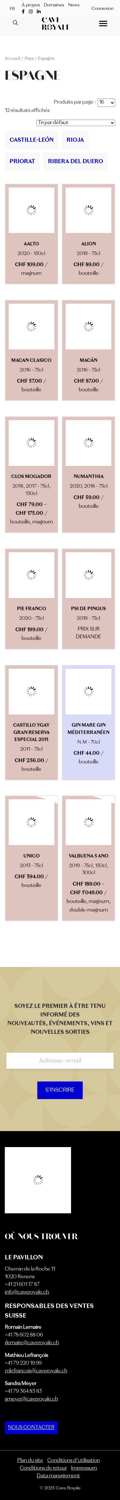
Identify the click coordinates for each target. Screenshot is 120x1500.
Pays (29, 58)
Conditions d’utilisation (73, 1460)
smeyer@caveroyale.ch (31, 1399)
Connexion (103, 8)
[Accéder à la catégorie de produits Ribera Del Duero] (75, 162)
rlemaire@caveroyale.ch (32, 1342)
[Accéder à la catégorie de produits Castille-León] (32, 140)
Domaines (54, 5)
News (73, 5)
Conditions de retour (43, 1468)
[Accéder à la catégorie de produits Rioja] (75, 140)
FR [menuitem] (12, 8)
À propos (31, 5)
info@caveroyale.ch (27, 1292)
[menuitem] (12, 8)
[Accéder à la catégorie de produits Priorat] (22, 162)
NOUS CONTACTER (31, 1427)
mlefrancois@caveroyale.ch (36, 1371)
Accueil (12, 58)
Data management (58, 1476)
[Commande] (75, 123)
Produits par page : (75, 102)
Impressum (84, 1468)
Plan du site (30, 1460)
